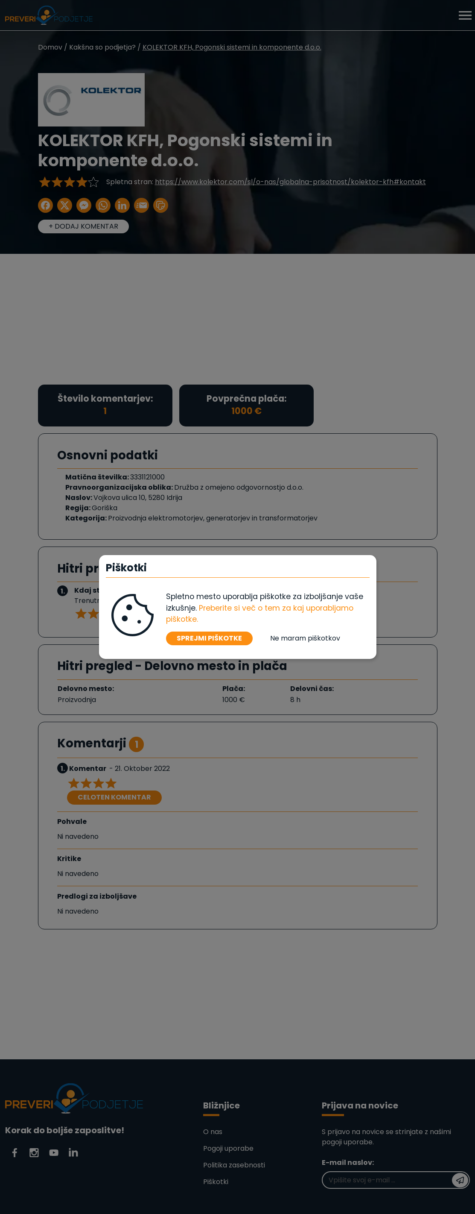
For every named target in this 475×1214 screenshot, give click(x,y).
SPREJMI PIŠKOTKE (209, 638)
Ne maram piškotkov (305, 638)
